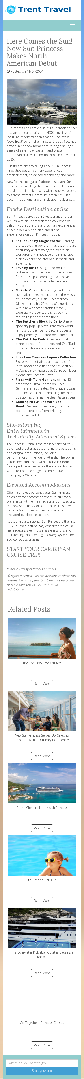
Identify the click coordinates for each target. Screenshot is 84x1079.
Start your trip (42, 1071)
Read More (42, 683)
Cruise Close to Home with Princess (42, 786)
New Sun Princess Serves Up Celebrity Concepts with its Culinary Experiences (42, 716)
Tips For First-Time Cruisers (42, 641)
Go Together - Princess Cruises (42, 1002)
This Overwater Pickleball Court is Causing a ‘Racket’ (42, 933)
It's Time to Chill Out (42, 858)
